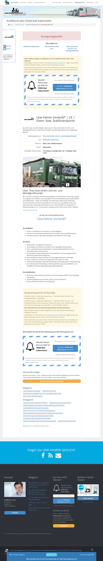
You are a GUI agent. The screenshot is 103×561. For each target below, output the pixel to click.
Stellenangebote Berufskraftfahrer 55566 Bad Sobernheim (43, 413)
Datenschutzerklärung (33, 101)
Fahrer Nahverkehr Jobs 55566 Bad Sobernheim (40, 421)
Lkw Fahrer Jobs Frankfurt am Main (35, 403)
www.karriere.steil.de (30, 210)
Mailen (7, 49)
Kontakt (75, 550)
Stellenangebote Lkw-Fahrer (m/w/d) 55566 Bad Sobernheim (44, 405)
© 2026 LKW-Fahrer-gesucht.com (18, 550)
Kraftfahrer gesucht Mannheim (60, 403)
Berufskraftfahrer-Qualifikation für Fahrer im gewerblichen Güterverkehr (39, 485)
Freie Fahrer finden (88, 502)
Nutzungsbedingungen (49, 550)
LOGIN (96, 2)
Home (11, 24)
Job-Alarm (62, 67)
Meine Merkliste (39, 2)
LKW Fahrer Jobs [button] (57, 2)
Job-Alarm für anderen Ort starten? (64, 93)
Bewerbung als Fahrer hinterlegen (51, 381)
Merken (7, 46)
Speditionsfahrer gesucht (66, 421)
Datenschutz (66, 550)
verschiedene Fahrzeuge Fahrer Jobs (36, 408)
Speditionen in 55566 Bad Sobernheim (36, 426)
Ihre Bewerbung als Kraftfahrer (54, 315)
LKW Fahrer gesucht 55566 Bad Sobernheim (38, 416)
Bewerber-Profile (68, 2)
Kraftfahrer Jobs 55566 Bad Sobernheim (37, 418)
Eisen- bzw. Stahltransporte (33, 396)
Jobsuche (51, 555)
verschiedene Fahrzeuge (32, 391)
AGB (59, 550)
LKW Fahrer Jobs (19, 24)
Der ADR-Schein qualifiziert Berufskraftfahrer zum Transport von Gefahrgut (38, 492)
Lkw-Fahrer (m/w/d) (49, 391)
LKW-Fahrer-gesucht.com (68, 559)
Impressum (35, 550)
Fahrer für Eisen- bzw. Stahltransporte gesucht (39, 411)
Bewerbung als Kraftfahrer (56, 63)
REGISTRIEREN (90, 2)
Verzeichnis (23, 2)
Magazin (30, 2)
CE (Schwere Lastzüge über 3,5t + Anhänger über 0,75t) (42, 394)
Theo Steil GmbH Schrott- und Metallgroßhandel (59, 136)
